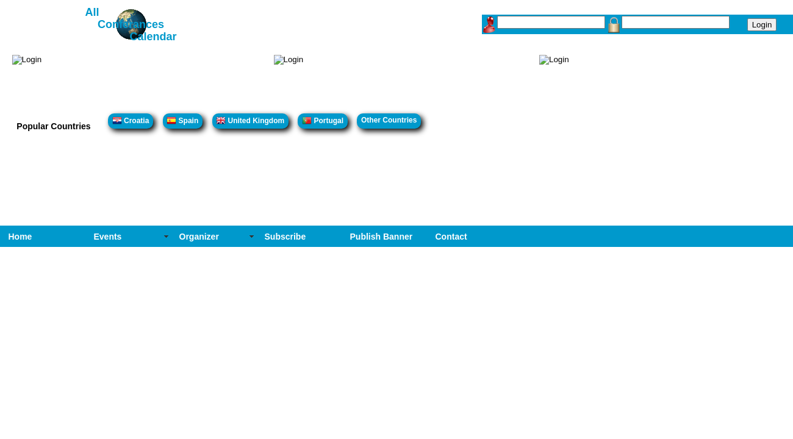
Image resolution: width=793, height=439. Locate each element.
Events (108, 236)
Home (20, 236)
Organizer (199, 236)
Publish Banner (381, 236)
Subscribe (285, 236)
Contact (451, 236)
